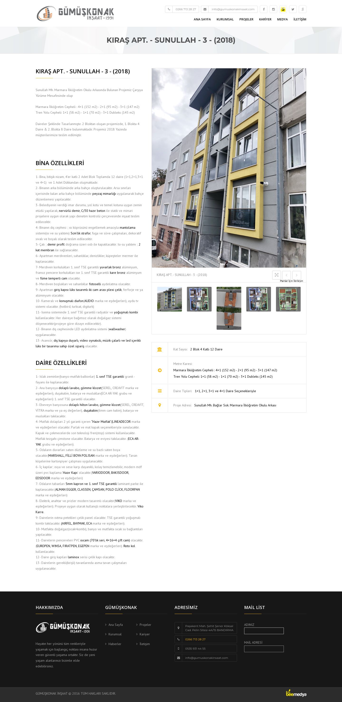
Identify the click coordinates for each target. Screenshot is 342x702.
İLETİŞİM (300, 19)
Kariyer (145, 634)
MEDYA (282, 19)
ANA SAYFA (202, 19)
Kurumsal (115, 634)
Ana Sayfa (116, 625)
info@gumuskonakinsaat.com (206, 658)
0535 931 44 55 (195, 648)
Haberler (115, 644)
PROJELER (246, 19)
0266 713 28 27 (195, 639)
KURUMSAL (225, 19)
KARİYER (265, 19)
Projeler (145, 625)
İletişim (145, 644)
